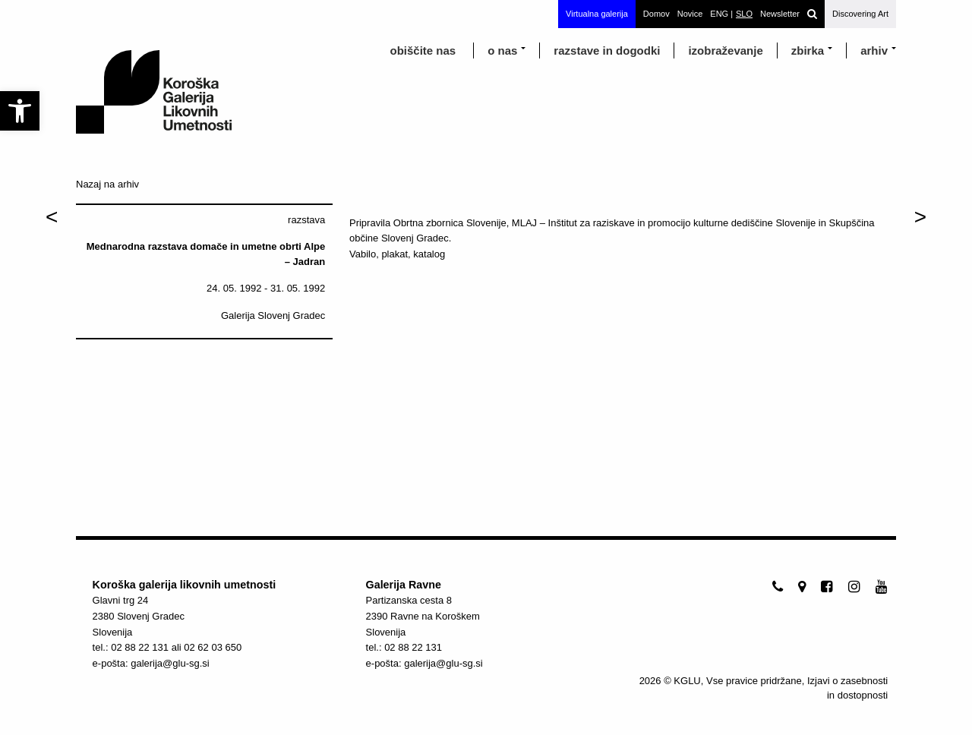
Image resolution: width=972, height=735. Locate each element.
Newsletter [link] (780, 13)
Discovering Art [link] (860, 13)
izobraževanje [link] (725, 50)
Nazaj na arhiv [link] (107, 184)
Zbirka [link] (807, 50)
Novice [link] (690, 13)
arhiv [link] (874, 50)
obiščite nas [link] (423, 50)
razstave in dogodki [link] (607, 50)
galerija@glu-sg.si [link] (170, 663)
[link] (19, 111)
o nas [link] (502, 50)
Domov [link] (656, 13)
